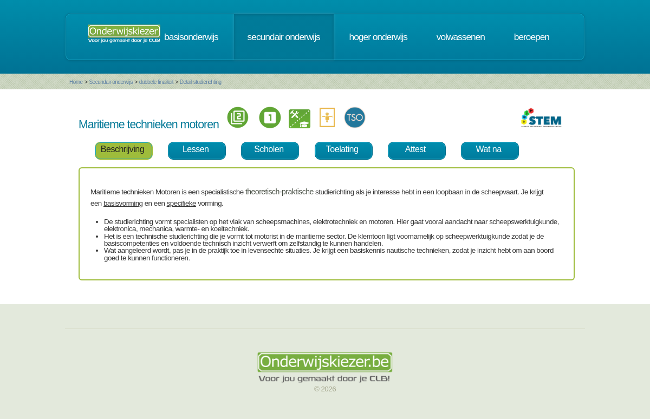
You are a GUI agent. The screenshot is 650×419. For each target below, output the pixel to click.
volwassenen (461, 36)
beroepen (531, 36)
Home (76, 82)
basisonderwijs (191, 36)
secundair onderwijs (284, 36)
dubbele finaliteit (156, 82)
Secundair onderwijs (111, 82)
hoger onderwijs (378, 36)
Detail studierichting (201, 82)
